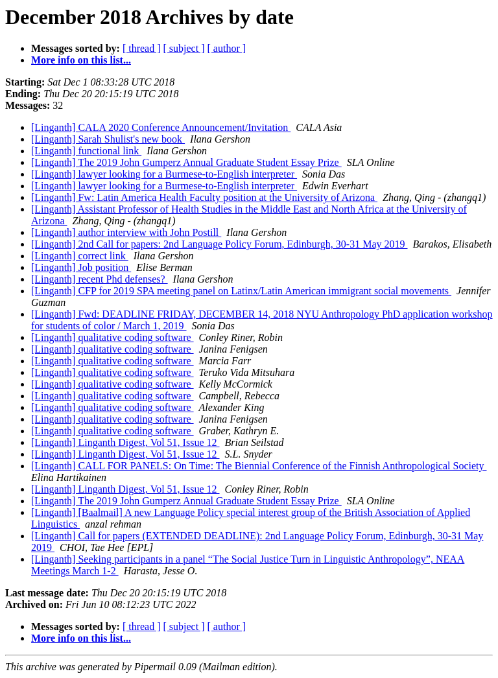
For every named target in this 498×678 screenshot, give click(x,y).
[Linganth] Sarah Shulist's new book (108, 139)
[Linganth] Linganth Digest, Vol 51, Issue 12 (125, 442)
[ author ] (227, 48)
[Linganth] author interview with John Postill (126, 232)
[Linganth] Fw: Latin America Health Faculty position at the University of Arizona (204, 197)
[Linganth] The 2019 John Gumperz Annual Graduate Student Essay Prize (186, 162)
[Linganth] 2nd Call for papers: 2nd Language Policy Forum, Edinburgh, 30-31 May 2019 (219, 244)
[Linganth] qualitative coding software (112, 337)
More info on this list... (81, 59)
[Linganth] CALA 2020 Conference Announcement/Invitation (160, 127)
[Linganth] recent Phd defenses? (99, 279)
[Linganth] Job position (81, 267)
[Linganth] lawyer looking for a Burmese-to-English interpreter (164, 174)
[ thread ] (142, 48)
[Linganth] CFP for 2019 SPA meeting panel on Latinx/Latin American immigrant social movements (241, 290)
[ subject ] (184, 48)
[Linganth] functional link (86, 150)
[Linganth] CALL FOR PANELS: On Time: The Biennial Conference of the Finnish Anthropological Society (258, 465)
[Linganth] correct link (79, 255)
